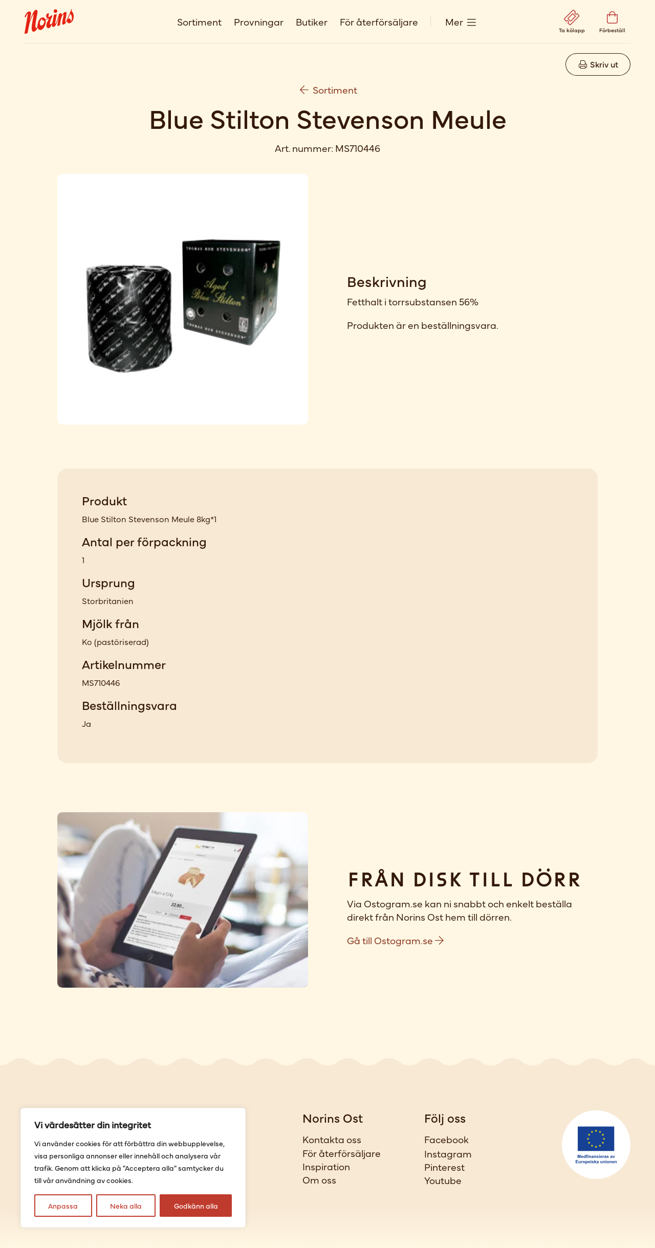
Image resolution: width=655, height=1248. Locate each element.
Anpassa (63, 1205)
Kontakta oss (331, 1139)
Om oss (319, 1179)
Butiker (312, 21)
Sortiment (199, 21)
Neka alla (126, 1205)
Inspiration (326, 1166)
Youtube (443, 1180)
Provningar (258, 21)
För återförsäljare (379, 21)
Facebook (446, 1139)
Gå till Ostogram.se (395, 940)
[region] (133, 1168)
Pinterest (444, 1166)
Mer (454, 21)
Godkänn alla (196, 1205)
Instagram (448, 1153)
